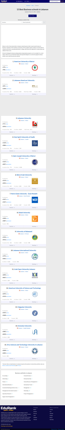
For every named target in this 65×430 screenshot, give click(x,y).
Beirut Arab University (23, 175)
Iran (50, 411)
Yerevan (35, 419)
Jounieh (7, 365)
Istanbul (35, 417)
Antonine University (24, 326)
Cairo (34, 415)
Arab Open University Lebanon (23, 269)
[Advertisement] (12, 35)
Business (28, 5)
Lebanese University (23, 118)
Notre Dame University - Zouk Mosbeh (23, 194)
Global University (23, 212)
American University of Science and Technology (23, 288)
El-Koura (19, 365)
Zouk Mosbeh (12, 365)
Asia (32, 5)
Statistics (12, 75)
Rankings (34, 75)
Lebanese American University (24, 80)
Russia (51, 417)
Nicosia (35, 413)
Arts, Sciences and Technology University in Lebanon (23, 345)
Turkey (51, 409)
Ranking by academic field (23, 19)
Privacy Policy (61, 429)
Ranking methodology (7, 426)
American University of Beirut (23, 61)
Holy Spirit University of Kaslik (23, 137)
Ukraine (51, 413)
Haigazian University (23, 307)
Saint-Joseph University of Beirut (23, 156)
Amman (35, 411)
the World (8, 69)
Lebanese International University (23, 250)
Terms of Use (54, 429)
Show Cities (32, 16)
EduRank (38, 11)
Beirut (3, 365)
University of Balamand (23, 231)
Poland (51, 415)
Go (44, 22)
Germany (52, 419)
